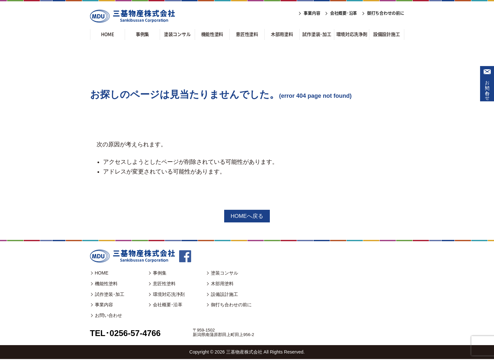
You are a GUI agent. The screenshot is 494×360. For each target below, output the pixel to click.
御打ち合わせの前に (231, 305)
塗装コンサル (224, 273)
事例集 (160, 273)
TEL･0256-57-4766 (129, 334)
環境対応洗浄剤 (169, 295)
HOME (102, 273)
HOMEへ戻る (247, 216)
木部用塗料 (222, 284)
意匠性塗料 (164, 284)
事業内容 (104, 305)
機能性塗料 (106, 284)
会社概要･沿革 (167, 305)
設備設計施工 (224, 295)
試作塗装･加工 (109, 295)
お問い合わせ (487, 87)
